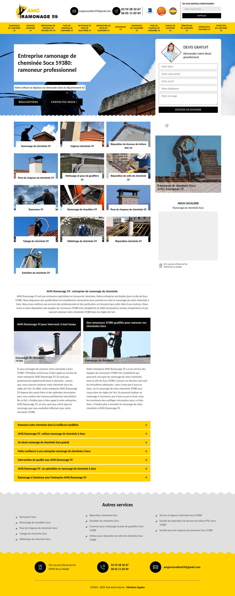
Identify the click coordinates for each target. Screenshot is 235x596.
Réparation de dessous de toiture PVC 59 (48, 28)
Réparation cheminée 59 (204, 28)
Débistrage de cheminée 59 (187, 28)
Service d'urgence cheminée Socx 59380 (180, 515)
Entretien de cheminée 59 (221, 28)
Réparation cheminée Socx (104, 515)
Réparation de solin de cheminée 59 (103, 28)
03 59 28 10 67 (131, 9)
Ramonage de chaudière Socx (35, 522)
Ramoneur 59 (120, 28)
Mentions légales (135, 587)
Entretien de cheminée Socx (104, 520)
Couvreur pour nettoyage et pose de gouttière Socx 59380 (116, 528)
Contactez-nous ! (64, 102)
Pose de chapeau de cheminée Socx (38, 528)
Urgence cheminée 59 (30, 28)
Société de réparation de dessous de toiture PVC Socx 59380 (187, 522)
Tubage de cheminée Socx (33, 533)
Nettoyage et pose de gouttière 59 (84, 28)
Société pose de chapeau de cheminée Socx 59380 (186, 530)
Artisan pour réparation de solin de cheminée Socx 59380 (116, 537)
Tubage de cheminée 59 (170, 28)
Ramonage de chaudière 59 (136, 28)
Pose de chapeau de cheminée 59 (67, 28)
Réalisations (28, 102)
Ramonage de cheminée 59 (14, 28)
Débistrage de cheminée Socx (35, 539)
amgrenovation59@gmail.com (95, 11)
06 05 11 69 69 (131, 13)
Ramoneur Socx (28, 516)
